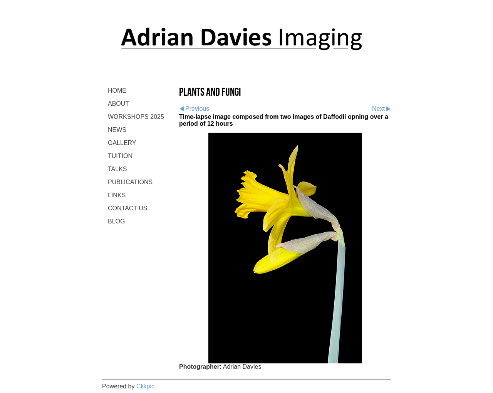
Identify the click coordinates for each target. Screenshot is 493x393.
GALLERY (122, 143)
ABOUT (118, 103)
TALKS (117, 169)
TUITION (120, 156)
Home (117, 90)
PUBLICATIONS (130, 182)
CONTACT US (128, 208)
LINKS (117, 195)
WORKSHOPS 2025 (136, 116)
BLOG (116, 221)
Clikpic (145, 386)
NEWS (117, 130)
